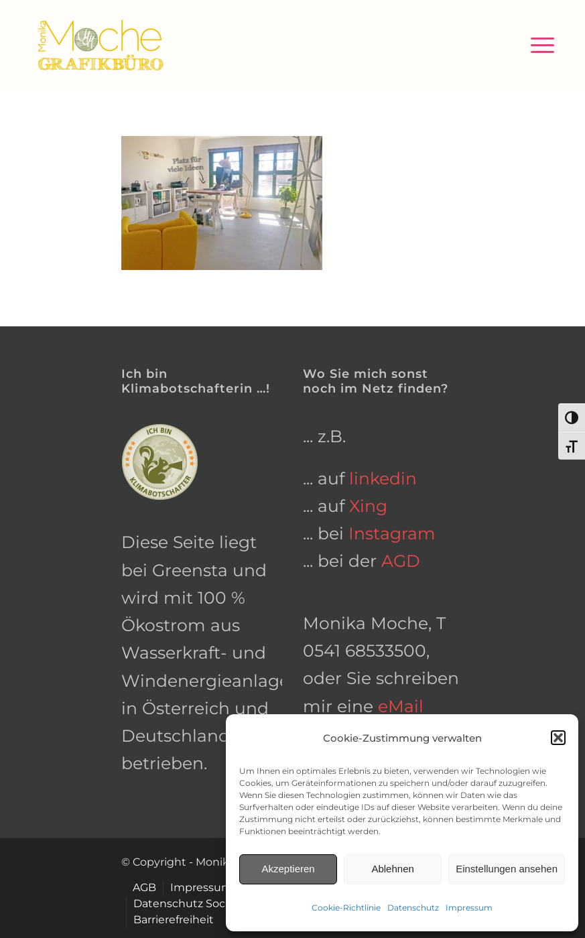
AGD (400, 561)
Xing (368, 506)
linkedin (383, 478)
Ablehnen (392, 868)
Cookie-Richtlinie (346, 907)
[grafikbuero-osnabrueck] (100, 44)
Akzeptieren (287, 868)
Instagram (392, 533)
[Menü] (535, 44)
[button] (558, 737)
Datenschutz (413, 907)
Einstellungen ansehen (507, 868)
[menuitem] (535, 44)
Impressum (469, 907)
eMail (401, 706)
